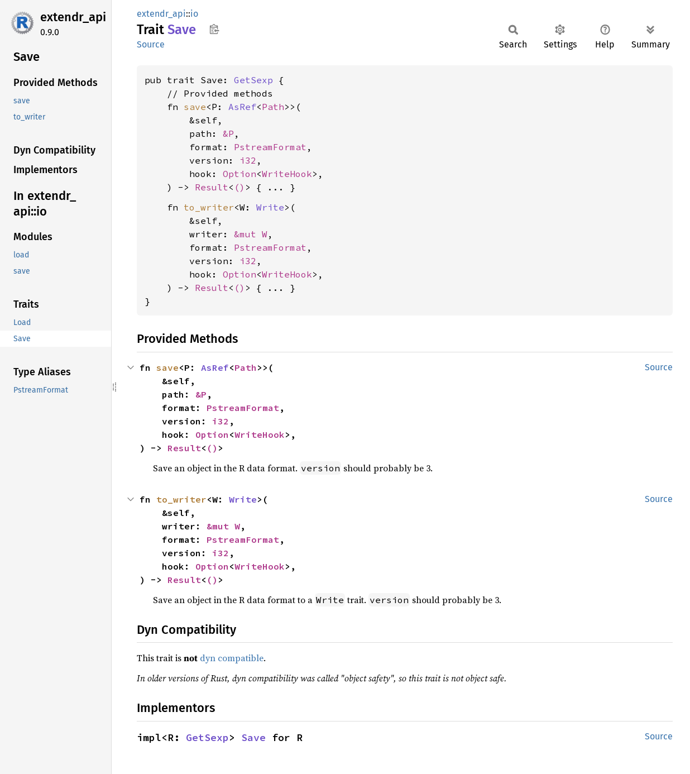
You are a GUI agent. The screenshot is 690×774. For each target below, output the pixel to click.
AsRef (242, 106)
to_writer (209, 207)
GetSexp (253, 79)
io (194, 13)
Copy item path (214, 29)
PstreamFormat (270, 146)
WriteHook (287, 173)
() (239, 187)
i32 (247, 160)
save (195, 106)
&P (228, 133)
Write (270, 207)
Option (239, 173)
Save (253, 737)
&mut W (250, 234)
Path (273, 106)
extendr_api (73, 17)
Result (211, 187)
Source (151, 44)
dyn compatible (231, 658)
